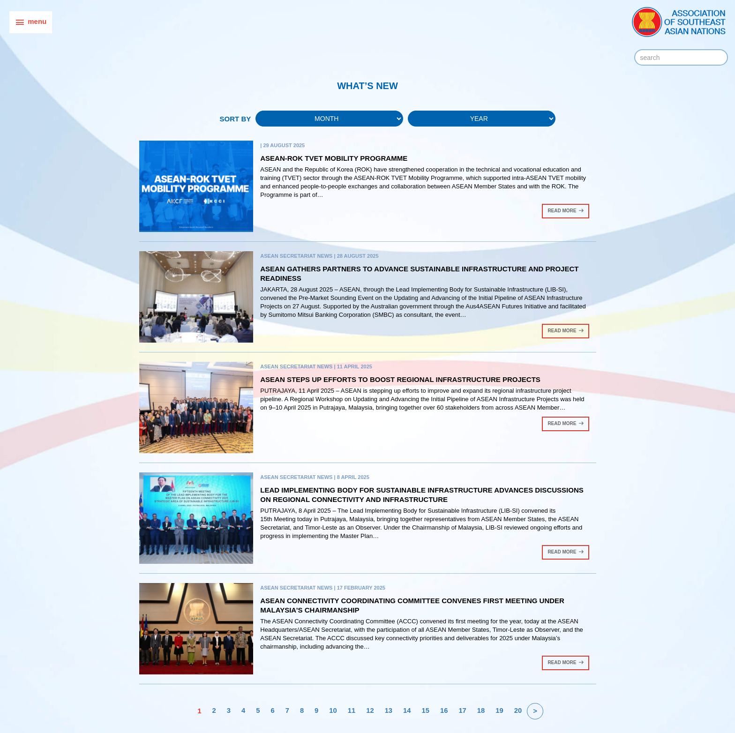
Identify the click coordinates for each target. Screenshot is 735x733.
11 (351, 711)
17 (463, 711)
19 (500, 711)
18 (482, 711)
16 (445, 711)
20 (519, 711)
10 (333, 711)
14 (407, 711)
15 (426, 711)
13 (388, 711)
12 (370, 711)
